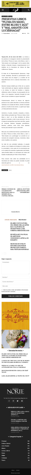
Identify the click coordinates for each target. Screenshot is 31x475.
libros (10, 170)
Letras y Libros (9, 13)
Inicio (3, 13)
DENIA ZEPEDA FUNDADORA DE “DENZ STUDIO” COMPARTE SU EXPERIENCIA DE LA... (20, 429)
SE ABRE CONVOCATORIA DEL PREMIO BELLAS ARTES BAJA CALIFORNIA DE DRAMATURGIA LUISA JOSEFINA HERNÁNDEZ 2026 (19, 226)
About (13, 470)
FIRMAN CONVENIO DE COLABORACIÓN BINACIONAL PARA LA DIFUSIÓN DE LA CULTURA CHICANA (8, 192)
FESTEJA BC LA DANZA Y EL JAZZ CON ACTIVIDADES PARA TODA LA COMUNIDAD (14, 366)
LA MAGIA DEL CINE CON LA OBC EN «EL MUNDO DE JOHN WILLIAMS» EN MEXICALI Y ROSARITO (15, 361)
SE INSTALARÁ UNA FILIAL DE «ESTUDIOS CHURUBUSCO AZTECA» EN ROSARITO (19, 237)
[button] (29, 10)
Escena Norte (7, 33)
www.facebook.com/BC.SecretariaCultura (13, 165)
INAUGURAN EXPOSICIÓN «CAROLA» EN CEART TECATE (15, 371)
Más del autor (22, 219)
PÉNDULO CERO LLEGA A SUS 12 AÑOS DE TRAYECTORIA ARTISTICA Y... (20, 413)
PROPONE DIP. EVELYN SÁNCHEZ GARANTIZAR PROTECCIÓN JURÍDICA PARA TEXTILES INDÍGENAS (19, 246)
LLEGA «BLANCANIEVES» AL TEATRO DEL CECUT (15, 376)
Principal (10, 16)
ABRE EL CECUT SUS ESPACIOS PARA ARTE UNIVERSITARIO (23, 190)
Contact (17, 470)
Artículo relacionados (11, 219)
